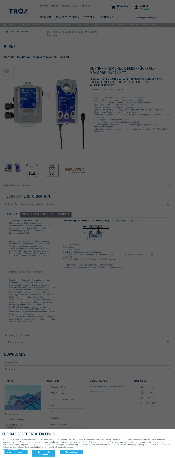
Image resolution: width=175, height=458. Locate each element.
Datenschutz (8, 449)
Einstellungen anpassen (16, 452)
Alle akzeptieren (71, 452)
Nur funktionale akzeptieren (44, 453)
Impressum (21, 449)
